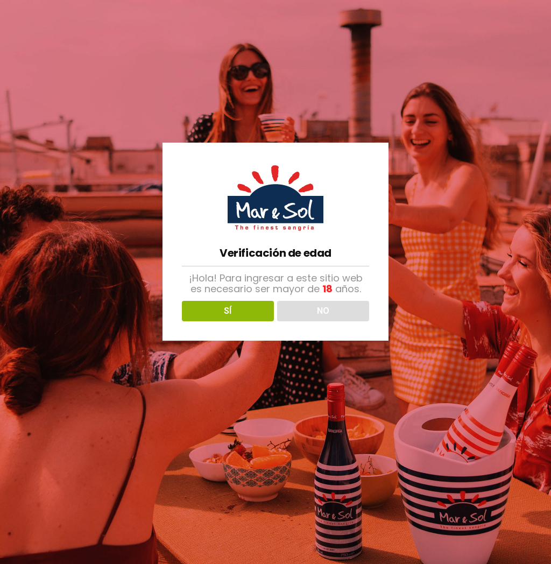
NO (323, 311)
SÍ (227, 311)
